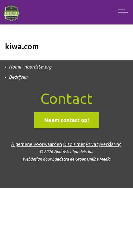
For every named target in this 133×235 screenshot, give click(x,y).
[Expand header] (123, 12)
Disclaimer (74, 144)
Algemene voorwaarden (36, 144)
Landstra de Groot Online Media (81, 159)
